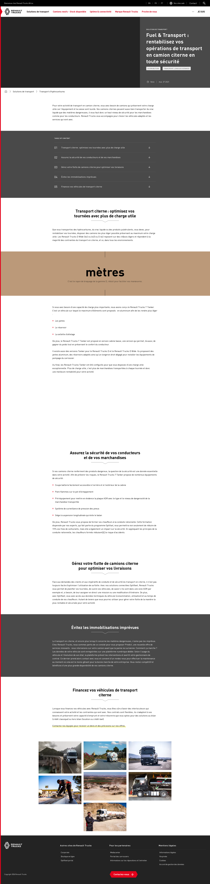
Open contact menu (193, 3)
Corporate (65, 852)
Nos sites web (179, 3)
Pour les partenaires (119, 845)
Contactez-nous (121, 874)
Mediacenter (115, 852)
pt (162, 3)
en (149, 3)
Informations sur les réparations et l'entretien (128, 860)
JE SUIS (201, 11)
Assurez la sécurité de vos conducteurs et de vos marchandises (91, 157)
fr (156, 3)
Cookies (162, 860)
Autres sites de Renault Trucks (76, 845)
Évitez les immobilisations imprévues (78, 176)
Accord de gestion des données (171, 864)
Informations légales (167, 852)
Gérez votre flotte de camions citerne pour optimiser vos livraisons (92, 167)
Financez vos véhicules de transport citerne (81, 186)
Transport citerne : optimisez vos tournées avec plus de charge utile (93, 147)
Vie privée (163, 856)
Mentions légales (167, 845)
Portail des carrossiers (119, 856)
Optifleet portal (67, 860)
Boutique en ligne (67, 856)
